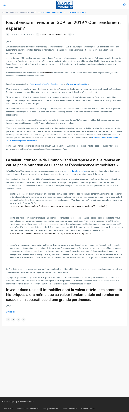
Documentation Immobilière (28, 409)
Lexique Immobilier (50, 409)
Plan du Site (8, 409)
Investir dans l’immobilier (77, 84)
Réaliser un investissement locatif (53, 34)
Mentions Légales (88, 409)
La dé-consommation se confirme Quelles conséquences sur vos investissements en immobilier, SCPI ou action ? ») (58, 206)
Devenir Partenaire (70, 409)
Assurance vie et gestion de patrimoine (46, 84)
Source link (10, 312)
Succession (47, 72)
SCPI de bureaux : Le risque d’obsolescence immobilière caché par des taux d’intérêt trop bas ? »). (51, 233)
